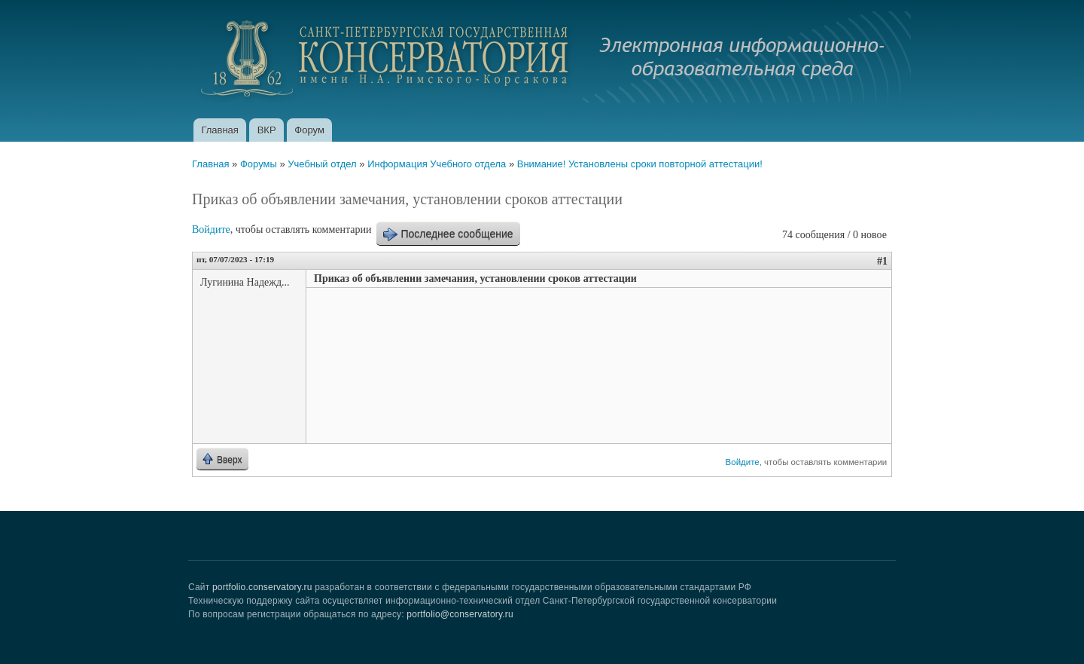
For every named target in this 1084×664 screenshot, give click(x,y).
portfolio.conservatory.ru (262, 587)
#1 (882, 261)
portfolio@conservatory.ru (459, 614)
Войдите (211, 229)
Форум (309, 130)
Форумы (258, 164)
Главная (219, 130)
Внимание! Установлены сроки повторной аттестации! (640, 164)
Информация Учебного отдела (436, 164)
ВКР (266, 130)
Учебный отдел (322, 164)
